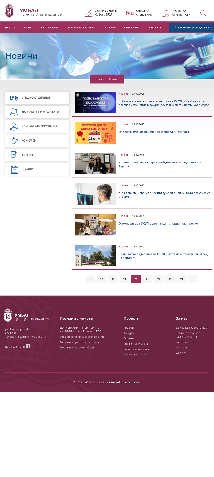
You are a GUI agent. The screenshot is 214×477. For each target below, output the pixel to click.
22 (158, 279)
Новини (110, 27)
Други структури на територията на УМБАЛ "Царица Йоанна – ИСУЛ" (81, 329)
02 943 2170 (39, 336)
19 (124, 279)
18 (112, 279)
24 (181, 279)
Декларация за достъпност (192, 327)
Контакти (154, 27)
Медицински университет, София (79, 342)
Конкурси (129, 333)
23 (170, 279)
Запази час (131, 27)
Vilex (138, 382)
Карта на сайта (185, 342)
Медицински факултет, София (77, 347)
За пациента (49, 27)
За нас (28, 27)
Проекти (129, 327)
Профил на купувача (81, 27)
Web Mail (181, 353)
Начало (10, 27)
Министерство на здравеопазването (82, 336)
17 (101, 279)
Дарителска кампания (136, 349)
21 (147, 279)
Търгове (129, 338)
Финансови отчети (135, 354)
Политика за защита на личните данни (188, 334)
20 (135, 279)
